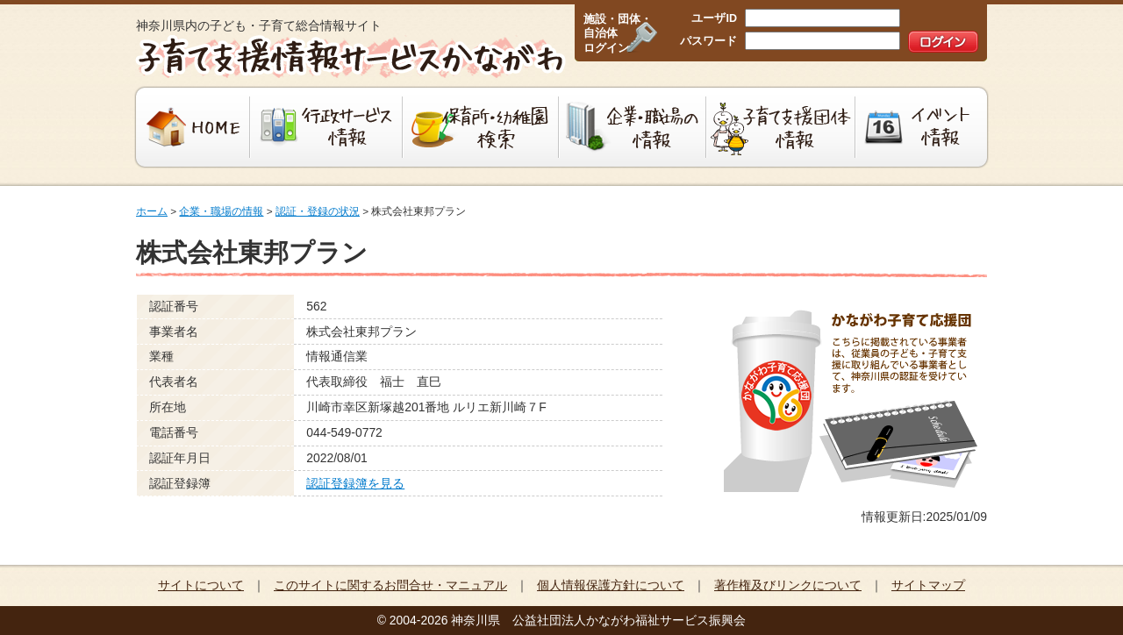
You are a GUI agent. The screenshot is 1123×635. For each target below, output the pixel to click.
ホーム (152, 211)
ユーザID (714, 18)
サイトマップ (928, 585)
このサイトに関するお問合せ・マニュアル (390, 585)
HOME (191, 127)
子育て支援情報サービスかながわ (349, 57)
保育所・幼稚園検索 (481, 127)
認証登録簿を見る (355, 483)
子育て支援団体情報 (780, 127)
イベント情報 (923, 127)
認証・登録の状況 (317, 211)
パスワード (708, 41)
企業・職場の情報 (632, 127)
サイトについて (201, 585)
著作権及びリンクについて (788, 585)
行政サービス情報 (326, 127)
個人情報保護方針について (610, 585)
